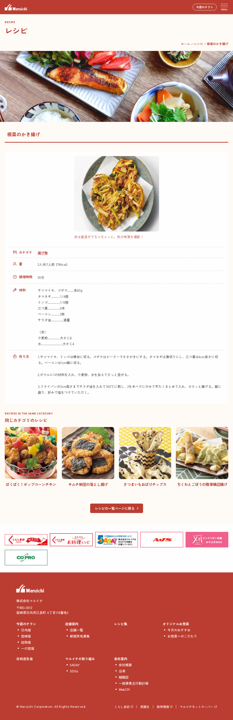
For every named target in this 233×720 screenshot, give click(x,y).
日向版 (26, 630)
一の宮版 (27, 648)
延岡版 (26, 642)
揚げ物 (43, 252)
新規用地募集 (80, 636)
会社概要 (125, 664)
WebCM (124, 689)
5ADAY (75, 664)
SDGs (74, 671)
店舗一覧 (76, 630)
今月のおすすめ (179, 630)
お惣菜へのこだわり (182, 636)
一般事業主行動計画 (133, 683)
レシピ (198, 43)
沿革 (122, 671)
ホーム (185, 43)
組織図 (124, 677)
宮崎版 (26, 636)
